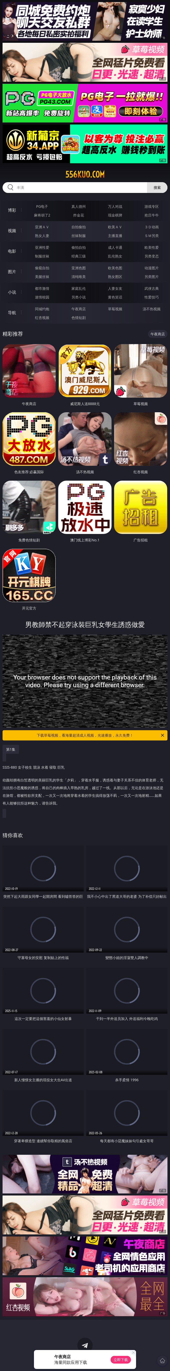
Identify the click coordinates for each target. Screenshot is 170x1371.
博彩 (12, 210)
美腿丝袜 (42, 276)
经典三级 (78, 256)
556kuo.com (85, 174)
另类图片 (151, 276)
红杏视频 (42, 317)
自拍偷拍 (78, 226)
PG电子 (42, 206)
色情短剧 (78, 317)
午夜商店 (78, 308)
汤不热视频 (152, 308)
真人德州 (78, 206)
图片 (12, 271)
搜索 (157, 187)
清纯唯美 (78, 276)
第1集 (10, 749)
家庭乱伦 (78, 288)
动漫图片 (151, 267)
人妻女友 (115, 288)
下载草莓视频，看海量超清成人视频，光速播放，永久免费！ (101, 735)
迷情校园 (42, 297)
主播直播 (115, 235)
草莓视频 (115, 308)
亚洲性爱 (42, 247)
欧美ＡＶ (115, 226)
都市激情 (42, 288)
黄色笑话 (115, 297)
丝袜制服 (78, 235)
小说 (12, 292)
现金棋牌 (115, 215)
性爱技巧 (151, 297)
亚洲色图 (78, 267)
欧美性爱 (151, 247)
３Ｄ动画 (151, 226)
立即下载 (121, 1359)
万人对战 (115, 206)
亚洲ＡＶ (42, 226)
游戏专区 (151, 206)
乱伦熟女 (115, 256)
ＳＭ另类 (151, 235)
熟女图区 (115, 276)
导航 (12, 312)
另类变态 (151, 256)
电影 (12, 251)
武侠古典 (151, 288)
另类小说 (78, 297)
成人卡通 (115, 247)
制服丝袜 (42, 256)
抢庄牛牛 (151, 215)
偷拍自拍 (78, 247)
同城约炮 (42, 308)
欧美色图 (115, 267)
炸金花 (78, 215)
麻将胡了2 (42, 215)
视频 (12, 230)
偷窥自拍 (42, 267)
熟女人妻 (42, 235)
